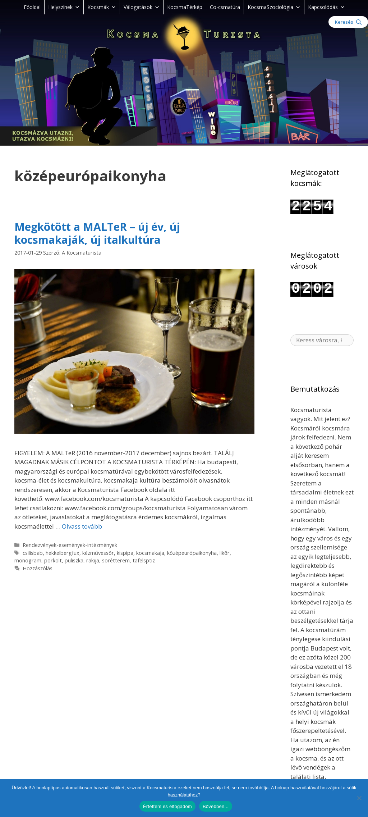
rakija (92, 560)
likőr (225, 552)
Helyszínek (64, 7)
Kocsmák (101, 7)
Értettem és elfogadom (167, 806)
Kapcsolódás (326, 7)
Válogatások (142, 7)
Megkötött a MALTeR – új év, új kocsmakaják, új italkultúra (97, 233)
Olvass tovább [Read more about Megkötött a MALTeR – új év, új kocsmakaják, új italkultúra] (82, 526)
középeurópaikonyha (192, 552)
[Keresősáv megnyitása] (348, 22)
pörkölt (53, 560)
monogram (27, 560)
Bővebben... (216, 806)
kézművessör (98, 552)
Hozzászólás (37, 568)
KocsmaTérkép (184, 7)
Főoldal (32, 7)
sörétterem (116, 560)
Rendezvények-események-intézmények (70, 545)
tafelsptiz (144, 560)
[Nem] (359, 798)
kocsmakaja (150, 552)
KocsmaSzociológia (274, 7)
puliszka (74, 560)
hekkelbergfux (62, 552)
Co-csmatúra (225, 7)
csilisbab (33, 552)
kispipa (125, 552)
